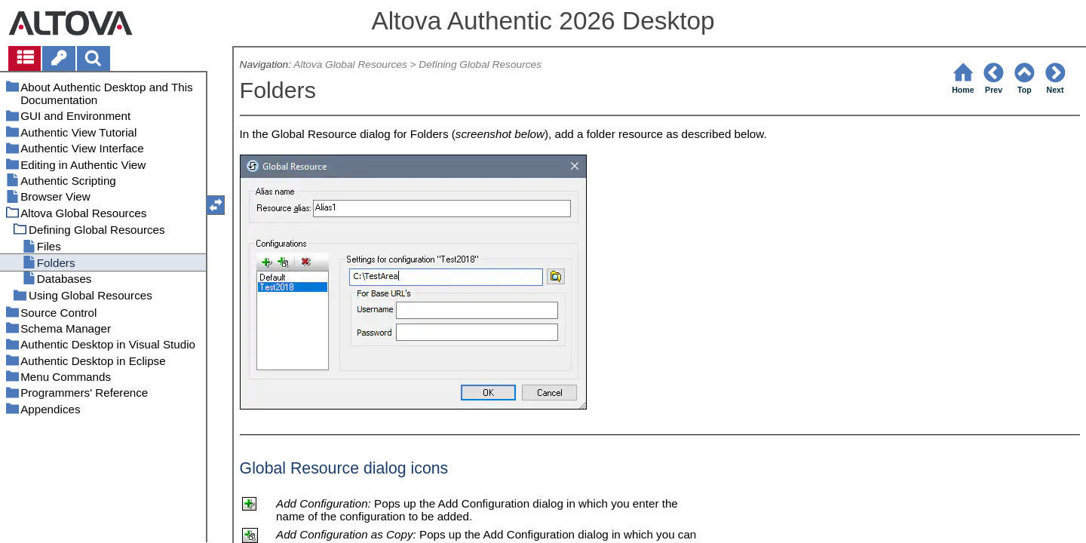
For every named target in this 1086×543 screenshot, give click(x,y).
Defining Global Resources (480, 64)
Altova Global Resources (349, 64)
